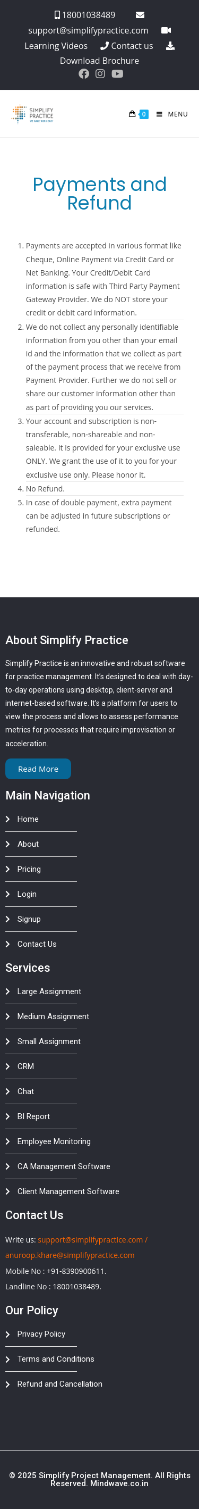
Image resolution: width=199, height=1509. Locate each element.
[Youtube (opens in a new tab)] (116, 74)
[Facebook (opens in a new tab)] (83, 74)
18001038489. (77, 1286)
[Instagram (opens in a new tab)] (100, 74)
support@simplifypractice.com (90, 1240)
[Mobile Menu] (168, 114)
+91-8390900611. (76, 1271)
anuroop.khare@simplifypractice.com (70, 1255)
